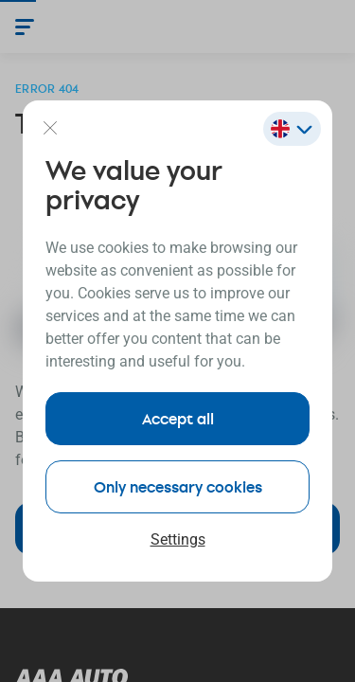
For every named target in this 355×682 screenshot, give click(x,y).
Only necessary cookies (178, 486)
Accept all (178, 418)
